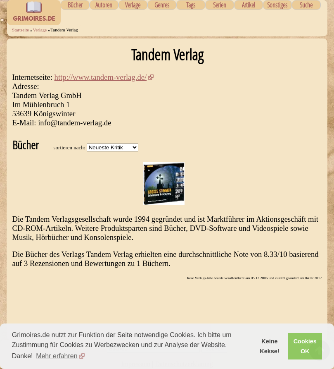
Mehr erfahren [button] (57, 355)
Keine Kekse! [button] (269, 346)
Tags (190, 5)
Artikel (248, 5)
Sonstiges (277, 5)
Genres (161, 5)
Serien (219, 5)
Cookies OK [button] (305, 346)
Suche (306, 5)
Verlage (132, 5)
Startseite (20, 29)
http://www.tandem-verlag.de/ (100, 77)
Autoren (103, 5)
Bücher (75, 5)
